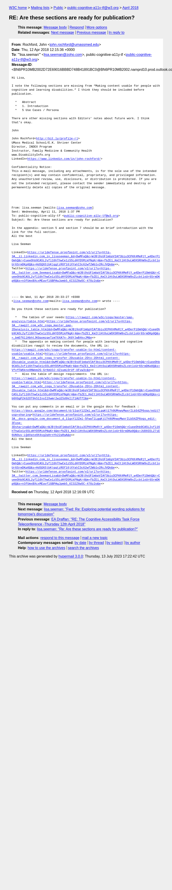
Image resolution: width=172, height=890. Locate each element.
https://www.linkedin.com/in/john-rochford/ (64, 159)
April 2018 (130, 8)
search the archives (83, 548)
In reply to (116, 32)
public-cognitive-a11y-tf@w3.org (93, 8)
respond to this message (59, 538)
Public (58, 8)
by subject (114, 543)
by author (132, 543)
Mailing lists (40, 8)
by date (80, 543)
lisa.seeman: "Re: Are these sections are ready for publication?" (87, 529)
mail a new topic (95, 538)
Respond (77, 27)
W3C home (18, 8)
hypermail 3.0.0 (70, 556)
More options (97, 27)
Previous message (91, 32)
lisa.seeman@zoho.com (63, 54)
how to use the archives (46, 548)
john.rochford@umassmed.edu (74, 44)
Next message (62, 32)
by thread (96, 543)
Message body (55, 27)
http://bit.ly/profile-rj (57, 139)
